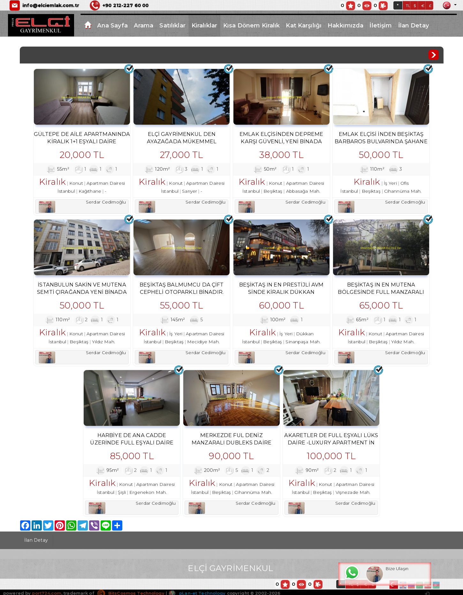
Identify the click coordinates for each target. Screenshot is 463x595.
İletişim (380, 25)
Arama (144, 25)
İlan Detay (413, 25)
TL (408, 5)
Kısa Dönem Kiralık (251, 25)
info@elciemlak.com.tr (50, 5)
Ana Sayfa (112, 25)
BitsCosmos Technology (130, 592)
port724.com (46, 592)
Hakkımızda (345, 25)
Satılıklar (172, 25)
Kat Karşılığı (304, 25)
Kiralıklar (204, 25)
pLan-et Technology (196, 592)
